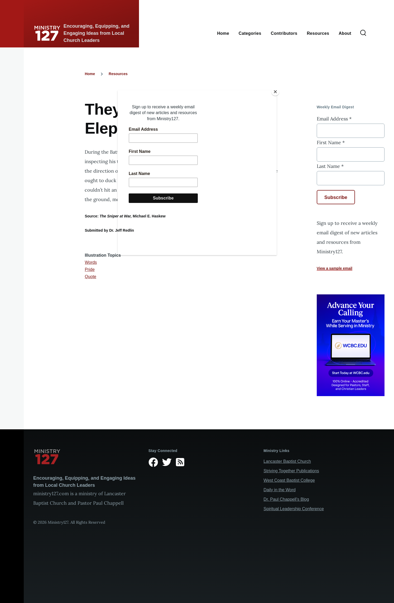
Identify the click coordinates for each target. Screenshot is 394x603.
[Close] (275, 92)
